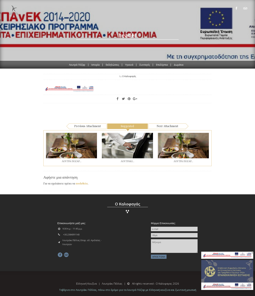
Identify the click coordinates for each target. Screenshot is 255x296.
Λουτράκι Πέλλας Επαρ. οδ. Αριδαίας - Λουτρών (81, 242)
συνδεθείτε (82, 183)
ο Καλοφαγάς (129, 76)
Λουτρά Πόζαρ (77, 64)
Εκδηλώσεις (112, 64)
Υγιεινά (129, 64)
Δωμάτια (178, 64)
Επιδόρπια (162, 64)
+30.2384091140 (71, 234)
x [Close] (252, 253)
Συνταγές (144, 64)
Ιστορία (95, 64)
